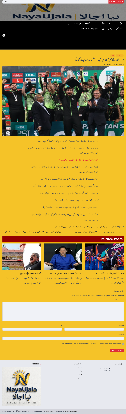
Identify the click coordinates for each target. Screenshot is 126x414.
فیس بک (80, 367)
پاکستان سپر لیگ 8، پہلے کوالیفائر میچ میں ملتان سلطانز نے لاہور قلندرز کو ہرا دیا (78, 160)
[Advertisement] (34, 35)
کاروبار (69, 23)
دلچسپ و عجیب (77, 23)
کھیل (95, 23)
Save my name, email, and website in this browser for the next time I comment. (91, 344)
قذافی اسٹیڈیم (76, 227)
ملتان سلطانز (54, 227)
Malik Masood (51, 411)
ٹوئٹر (81, 371)
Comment (119, 300)
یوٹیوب (80, 374)
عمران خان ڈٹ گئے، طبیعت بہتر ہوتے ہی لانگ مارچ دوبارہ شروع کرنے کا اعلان (66, 273)
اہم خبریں (119, 55)
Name (121, 325)
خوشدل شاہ (98, 227)
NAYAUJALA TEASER (104, 369)
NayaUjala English (89, 29)
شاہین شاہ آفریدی (88, 227)
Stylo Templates (71, 411)
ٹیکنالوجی (110, 29)
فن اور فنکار (87, 23)
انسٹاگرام (79, 378)
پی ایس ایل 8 (107, 227)
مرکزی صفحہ (119, 23)
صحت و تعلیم (119, 29)
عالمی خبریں (102, 23)
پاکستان (110, 23)
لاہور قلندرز (63, 227)
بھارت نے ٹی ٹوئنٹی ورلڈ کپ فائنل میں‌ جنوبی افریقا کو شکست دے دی (110, 273)
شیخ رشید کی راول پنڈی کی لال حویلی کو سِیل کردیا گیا (30, 273)
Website (120, 335)
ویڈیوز (102, 29)
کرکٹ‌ (69, 227)
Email (60, 325)
